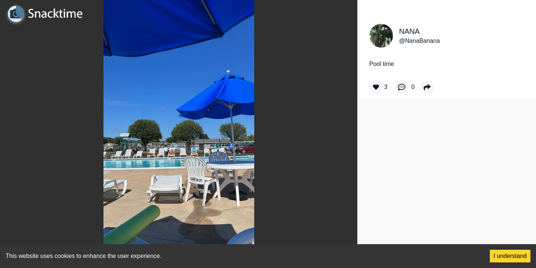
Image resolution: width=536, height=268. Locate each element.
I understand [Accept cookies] (510, 256)
